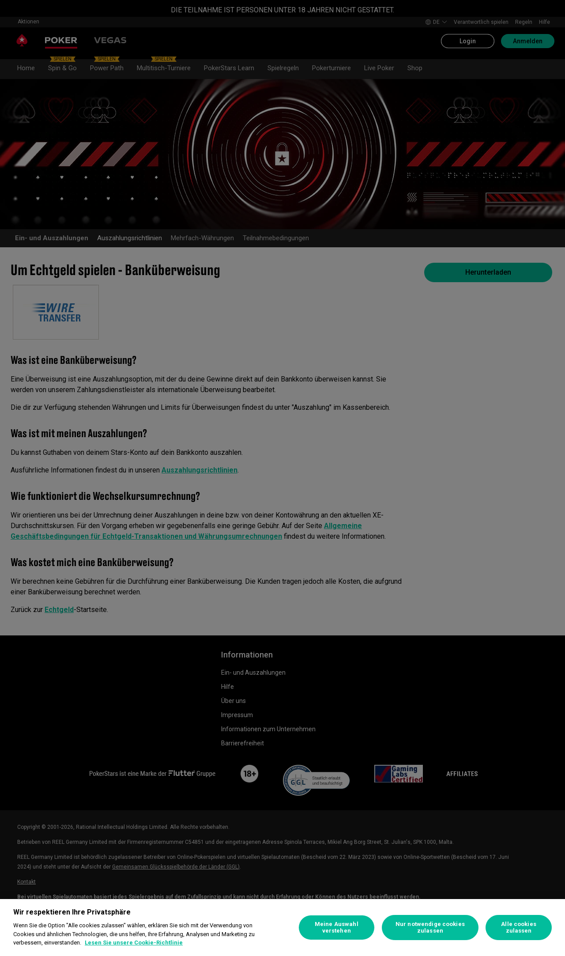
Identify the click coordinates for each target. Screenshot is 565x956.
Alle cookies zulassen (518, 927)
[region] (282, 927)
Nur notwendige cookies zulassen (430, 927)
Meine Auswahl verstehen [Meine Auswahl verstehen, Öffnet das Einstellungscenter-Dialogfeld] (336, 927)
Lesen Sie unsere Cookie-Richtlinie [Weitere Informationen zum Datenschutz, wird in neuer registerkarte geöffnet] (134, 942)
